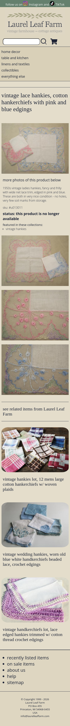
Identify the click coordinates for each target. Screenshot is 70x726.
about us (16, 670)
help (11, 676)
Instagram (36, 4)
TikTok (59, 4)
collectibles (10, 70)
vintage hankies (16, 229)
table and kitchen (15, 58)
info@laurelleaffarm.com (35, 716)
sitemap (15, 682)
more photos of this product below (32, 179)
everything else (13, 76)
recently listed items (28, 658)
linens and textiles (15, 64)
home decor (10, 51)
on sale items (21, 664)
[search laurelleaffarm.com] (44, 41)
